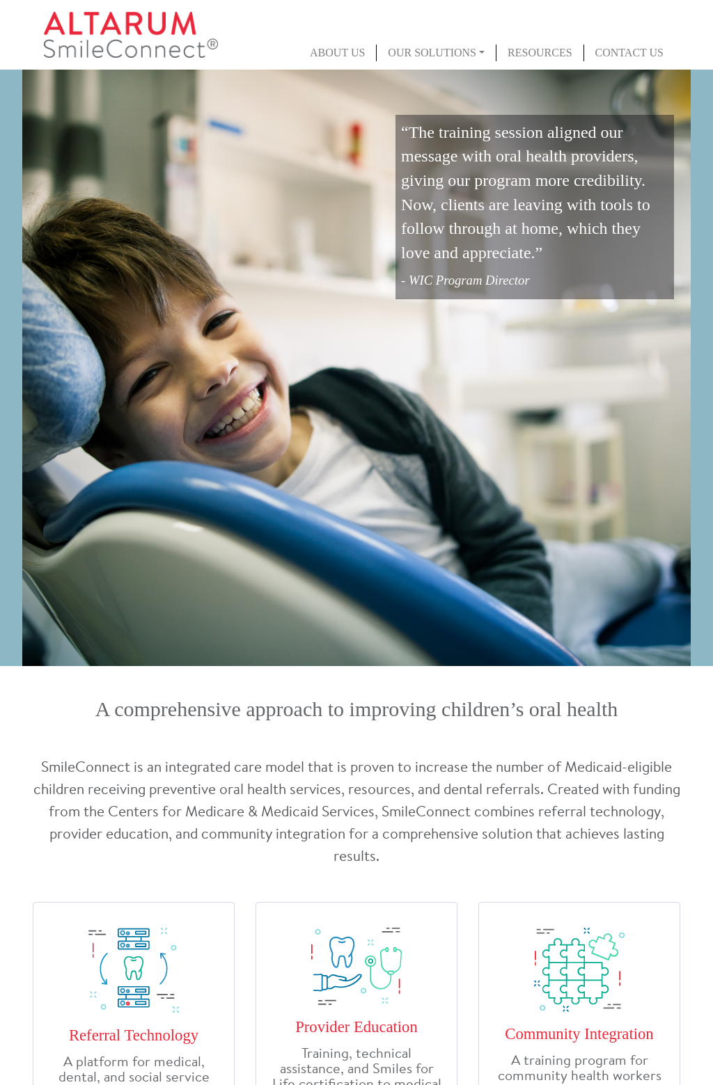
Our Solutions (432, 52)
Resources (540, 52)
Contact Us (629, 52)
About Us (337, 52)
